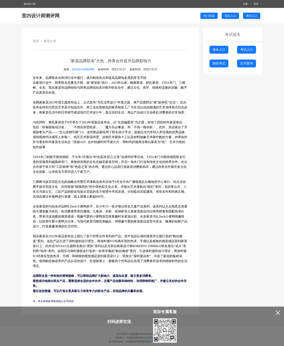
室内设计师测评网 (41, 16)
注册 (245, 4)
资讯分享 (50, 41)
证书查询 (246, 63)
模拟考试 (219, 63)
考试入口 (246, 49)
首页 (36, 41)
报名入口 (219, 49)
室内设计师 (30, 4)
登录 (256, 4)
